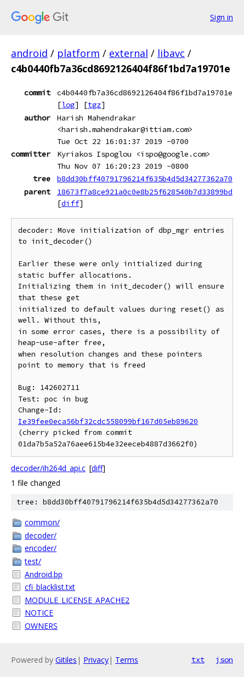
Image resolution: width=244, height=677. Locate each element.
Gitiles (66, 660)
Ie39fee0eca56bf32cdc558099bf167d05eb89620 (108, 421)
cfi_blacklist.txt (50, 587)
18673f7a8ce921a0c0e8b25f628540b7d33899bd (144, 192)
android (29, 53)
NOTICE (39, 612)
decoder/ (40, 535)
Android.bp (44, 574)
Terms (126, 660)
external (128, 53)
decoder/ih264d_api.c (48, 468)
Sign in (221, 17)
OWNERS (41, 626)
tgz (94, 105)
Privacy (96, 660)
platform (78, 53)
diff (70, 203)
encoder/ (40, 548)
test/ (33, 561)
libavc (171, 53)
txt (198, 659)
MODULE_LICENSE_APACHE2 (77, 600)
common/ (42, 522)
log (68, 105)
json (224, 659)
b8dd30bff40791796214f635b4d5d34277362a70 (144, 178)
